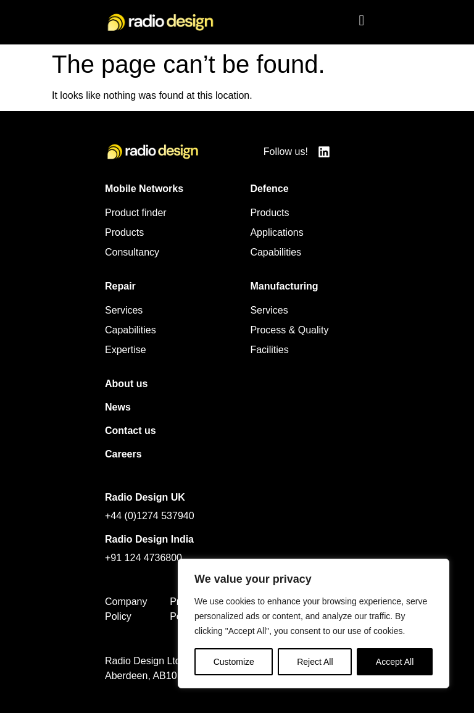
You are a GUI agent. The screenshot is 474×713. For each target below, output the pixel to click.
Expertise (125, 349)
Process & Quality (289, 330)
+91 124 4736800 (143, 557)
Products (124, 232)
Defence (269, 188)
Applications (276, 232)
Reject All (315, 662)
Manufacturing (284, 286)
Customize (234, 662)
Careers (123, 454)
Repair (120, 286)
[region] (313, 623)
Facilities (269, 349)
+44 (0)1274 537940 (149, 516)
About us (126, 383)
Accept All (395, 662)
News (118, 407)
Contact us (130, 430)
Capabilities (275, 252)
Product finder (136, 212)
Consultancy (132, 252)
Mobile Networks (144, 188)
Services (124, 310)
